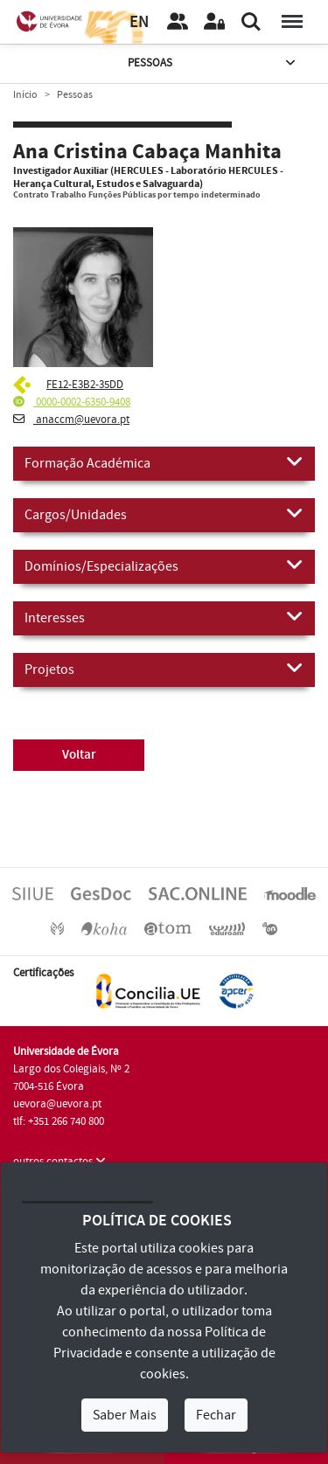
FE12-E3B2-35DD (84, 384)
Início (25, 94)
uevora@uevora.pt (57, 1104)
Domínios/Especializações (164, 565)
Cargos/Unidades (164, 514)
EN (139, 22)
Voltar (79, 754)
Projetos (164, 668)
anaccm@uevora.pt (71, 419)
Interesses (164, 617)
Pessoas (213, 63)
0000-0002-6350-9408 (71, 402)
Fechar (216, 1415)
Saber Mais (125, 1415)
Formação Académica (164, 462)
